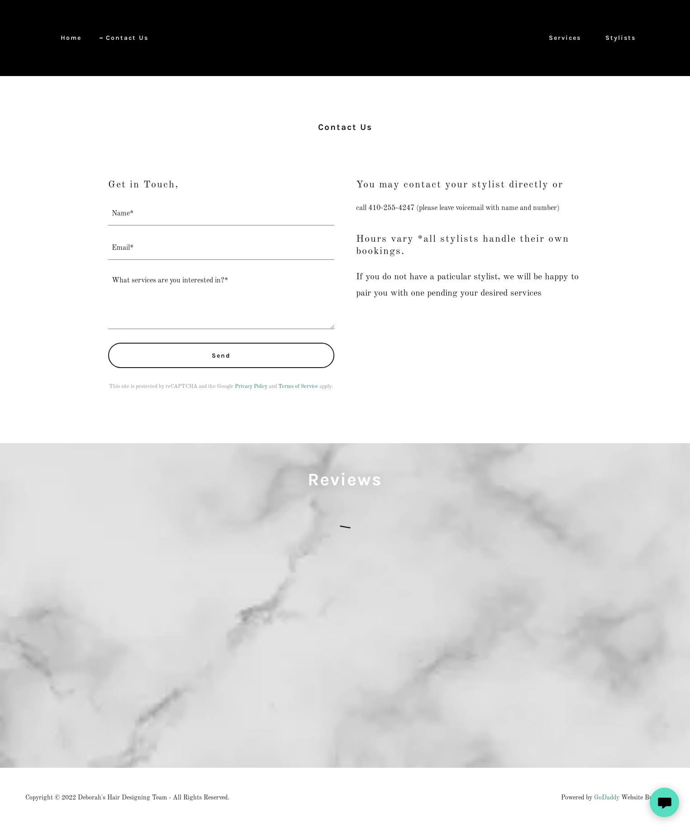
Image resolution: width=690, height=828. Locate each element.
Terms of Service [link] (298, 386)
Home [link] (71, 38)
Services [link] (565, 38)
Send (221, 355)
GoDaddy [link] (606, 797)
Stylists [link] (620, 38)
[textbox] (221, 213)
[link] (345, 38)
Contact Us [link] (127, 38)
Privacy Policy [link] (251, 386)
